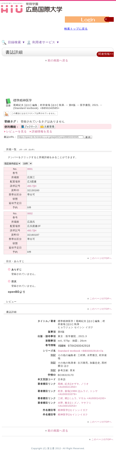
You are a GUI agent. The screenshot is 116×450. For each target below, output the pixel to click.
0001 (30, 169)
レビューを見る (16, 131)
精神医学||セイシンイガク (73, 410)
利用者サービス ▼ (42, 42)
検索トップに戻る (76, 28)
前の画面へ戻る (58, 60)
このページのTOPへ (101, 258)
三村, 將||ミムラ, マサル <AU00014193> (82, 398)
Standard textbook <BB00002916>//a (80, 350)
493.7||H (31, 186)
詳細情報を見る (42, 131)
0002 (30, 213)
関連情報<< (106, 53)
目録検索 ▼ (13, 42)
